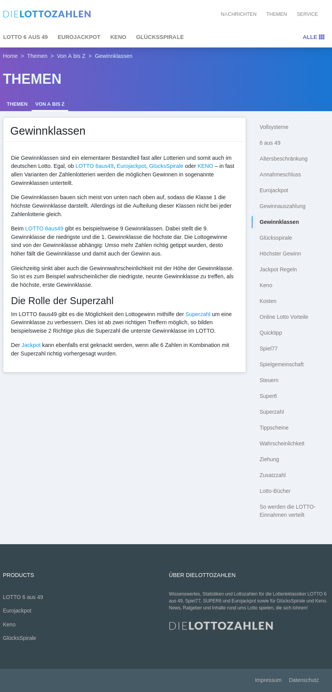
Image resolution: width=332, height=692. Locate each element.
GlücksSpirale (160, 37)
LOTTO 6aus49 (95, 166)
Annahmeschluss (280, 174)
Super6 (268, 396)
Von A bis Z (71, 56)
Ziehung (269, 459)
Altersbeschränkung (283, 158)
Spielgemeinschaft (281, 364)
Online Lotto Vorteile (284, 317)
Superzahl (198, 314)
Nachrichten (238, 14)
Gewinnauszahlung (282, 206)
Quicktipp (271, 333)
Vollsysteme (274, 127)
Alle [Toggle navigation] (313, 37)
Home (10, 56)
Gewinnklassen (279, 222)
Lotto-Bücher (275, 491)
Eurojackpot (78, 37)
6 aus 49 (270, 143)
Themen (276, 14)
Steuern (269, 380)
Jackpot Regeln (278, 269)
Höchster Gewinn (280, 253)
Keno (118, 37)
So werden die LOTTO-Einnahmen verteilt (287, 511)
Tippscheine (274, 427)
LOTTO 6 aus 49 (23, 597)
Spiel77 (269, 348)
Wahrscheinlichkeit (282, 443)
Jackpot (31, 345)
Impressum (268, 680)
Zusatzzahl (273, 475)
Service (307, 14)
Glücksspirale (276, 238)
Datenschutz (304, 680)
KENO (205, 166)
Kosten (268, 301)
